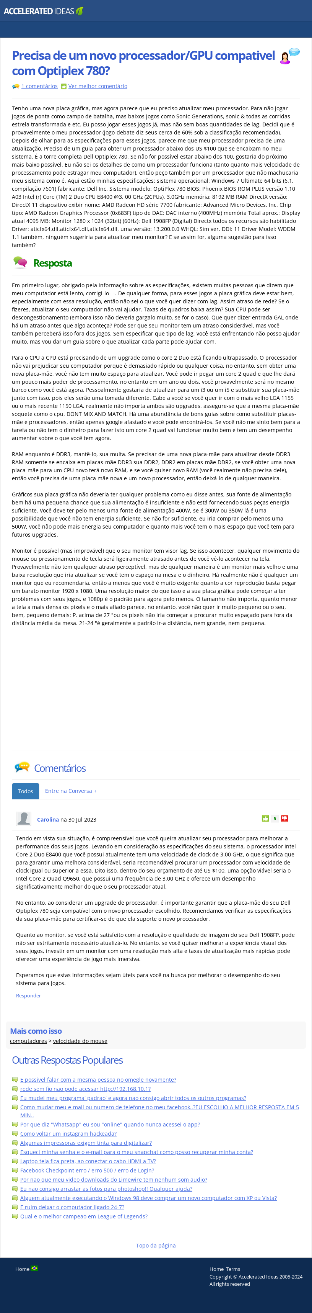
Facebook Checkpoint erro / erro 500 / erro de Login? (87, 1170)
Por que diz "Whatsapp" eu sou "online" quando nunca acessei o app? (110, 1124)
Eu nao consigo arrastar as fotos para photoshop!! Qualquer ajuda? (106, 1188)
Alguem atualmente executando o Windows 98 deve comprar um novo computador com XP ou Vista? (148, 1198)
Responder (28, 995)
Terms (233, 1269)
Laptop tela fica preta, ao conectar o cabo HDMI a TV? (88, 1161)
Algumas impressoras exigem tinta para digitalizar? (86, 1142)
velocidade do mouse (80, 1041)
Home (217, 1269)
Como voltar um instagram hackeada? (68, 1133)
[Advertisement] (79, 692)
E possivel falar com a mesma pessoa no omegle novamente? (98, 1079)
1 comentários (39, 86)
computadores (28, 1041)
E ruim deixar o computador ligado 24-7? (72, 1207)
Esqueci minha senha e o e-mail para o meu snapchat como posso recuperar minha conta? (136, 1152)
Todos (25, 791)
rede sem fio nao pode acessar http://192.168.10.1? (85, 1088)
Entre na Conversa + (71, 790)
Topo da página (156, 1245)
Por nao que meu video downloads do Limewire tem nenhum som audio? (113, 1179)
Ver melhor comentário (97, 86)
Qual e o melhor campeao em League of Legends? (84, 1216)
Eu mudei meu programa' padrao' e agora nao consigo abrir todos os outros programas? (133, 1098)
